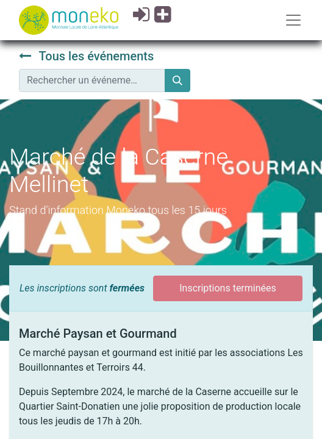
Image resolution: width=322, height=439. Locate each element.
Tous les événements (86, 56)
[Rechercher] (177, 80)
